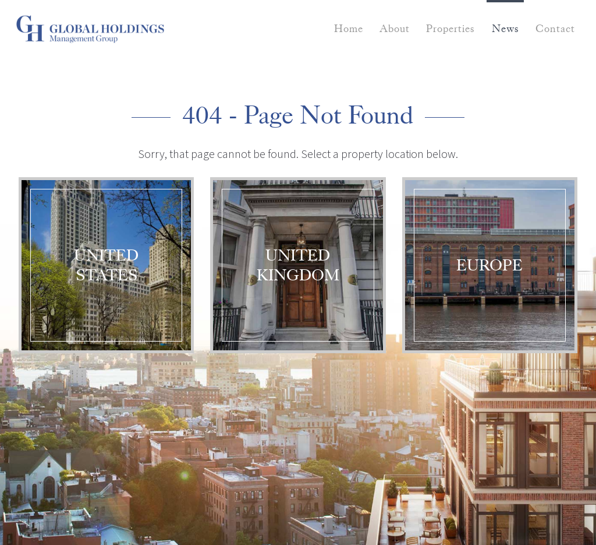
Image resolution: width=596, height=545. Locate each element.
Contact (555, 28)
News (505, 28)
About (394, 28)
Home (348, 28)
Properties (450, 28)
